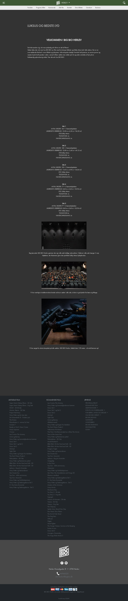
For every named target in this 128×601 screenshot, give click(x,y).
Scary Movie (51, 487)
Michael (12, 449)
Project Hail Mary (15, 413)
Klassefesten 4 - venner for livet (19, 422)
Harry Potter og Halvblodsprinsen (20, 480)
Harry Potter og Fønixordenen (19, 470)
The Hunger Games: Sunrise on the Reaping (61, 526)
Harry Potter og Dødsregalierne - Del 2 (22, 487)
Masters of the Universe (55, 485)
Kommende (51, 8)
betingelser (61, 587)
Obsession (51, 468)
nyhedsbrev (54, 587)
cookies (75, 587)
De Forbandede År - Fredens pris (20, 417)
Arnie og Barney (15, 437)
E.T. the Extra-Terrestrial (17, 485)
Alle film (61, 8)
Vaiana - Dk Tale (53, 502)
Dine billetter (79, 8)
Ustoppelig (51, 461)
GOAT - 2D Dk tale (16, 408)
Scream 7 (13, 425)
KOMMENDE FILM (92, 405)
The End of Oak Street (54, 514)
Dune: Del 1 (13, 442)
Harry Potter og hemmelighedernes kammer (23, 439)
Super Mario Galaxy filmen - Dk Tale (21, 403)
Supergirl (50, 497)
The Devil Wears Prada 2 (17, 456)
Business (97, 8)
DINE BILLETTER (91, 427)
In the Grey (51, 463)
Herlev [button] (65, 2)
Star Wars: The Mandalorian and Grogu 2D (61, 473)
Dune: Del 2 (13, 446)
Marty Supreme (14, 429)
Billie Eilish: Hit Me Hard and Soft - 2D (21, 463)
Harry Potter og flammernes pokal (20, 461)
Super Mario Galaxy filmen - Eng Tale (21, 405)
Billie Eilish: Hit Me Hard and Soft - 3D (21, 466)
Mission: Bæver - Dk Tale (17, 410)
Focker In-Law (52, 528)
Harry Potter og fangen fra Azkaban (21, 454)
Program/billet (40, 8)
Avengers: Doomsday (54, 533)
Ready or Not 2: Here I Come (19, 427)
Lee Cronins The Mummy (17, 434)
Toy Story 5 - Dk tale (54, 492)
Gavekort (89, 8)
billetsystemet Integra (67, 592)
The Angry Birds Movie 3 (55, 536)
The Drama (13, 420)
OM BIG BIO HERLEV (93, 415)
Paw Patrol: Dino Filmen (55, 511)
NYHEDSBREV (90, 422)
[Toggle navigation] (4, 3)
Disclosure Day (52, 490)
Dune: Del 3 (51, 531)
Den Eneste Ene (14, 473)
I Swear (12, 432)
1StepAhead (80, 592)
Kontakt (69, 8)
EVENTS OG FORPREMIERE (95, 410)
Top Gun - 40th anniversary (18, 475)
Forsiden (30, 8)
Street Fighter (52, 523)
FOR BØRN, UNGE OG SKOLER (96, 413)
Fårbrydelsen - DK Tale (17, 458)
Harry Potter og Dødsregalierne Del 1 (21, 482)
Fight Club (13, 451)
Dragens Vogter (52, 449)
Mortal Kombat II (53, 442)
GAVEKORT (89, 420)
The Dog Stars (52, 516)
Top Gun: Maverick (16, 478)
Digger (50, 521)
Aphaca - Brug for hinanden (18, 468)
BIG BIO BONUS (91, 417)
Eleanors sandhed (53, 475)
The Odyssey (52, 507)
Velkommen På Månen (55, 429)
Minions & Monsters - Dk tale (57, 499)
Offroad (50, 519)
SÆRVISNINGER (91, 408)
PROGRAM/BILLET (92, 403)
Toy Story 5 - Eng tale (54, 495)
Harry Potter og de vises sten (18, 415)
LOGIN (88, 429)
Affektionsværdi (52, 422)
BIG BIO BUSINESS (92, 425)
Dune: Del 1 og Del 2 (16, 444)
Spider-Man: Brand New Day (57, 509)
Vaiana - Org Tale (53, 504)
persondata (68, 587)
